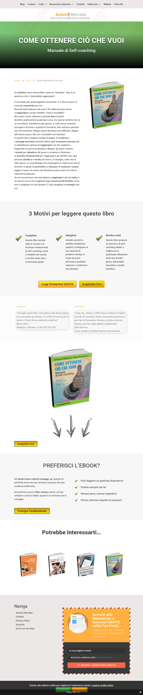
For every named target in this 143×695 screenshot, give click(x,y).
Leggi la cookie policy (102, 685)
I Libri (41, 4)
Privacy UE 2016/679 (104, 657)
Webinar (107, 4)
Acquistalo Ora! (91, 284)
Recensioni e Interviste (60, 4)
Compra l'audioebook (32, 511)
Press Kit (118, 4)
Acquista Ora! (25, 444)
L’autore (31, 4)
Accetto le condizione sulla (90, 657)
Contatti (80, 4)
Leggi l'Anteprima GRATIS (57, 284)
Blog (22, 4)
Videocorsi (92, 4)
